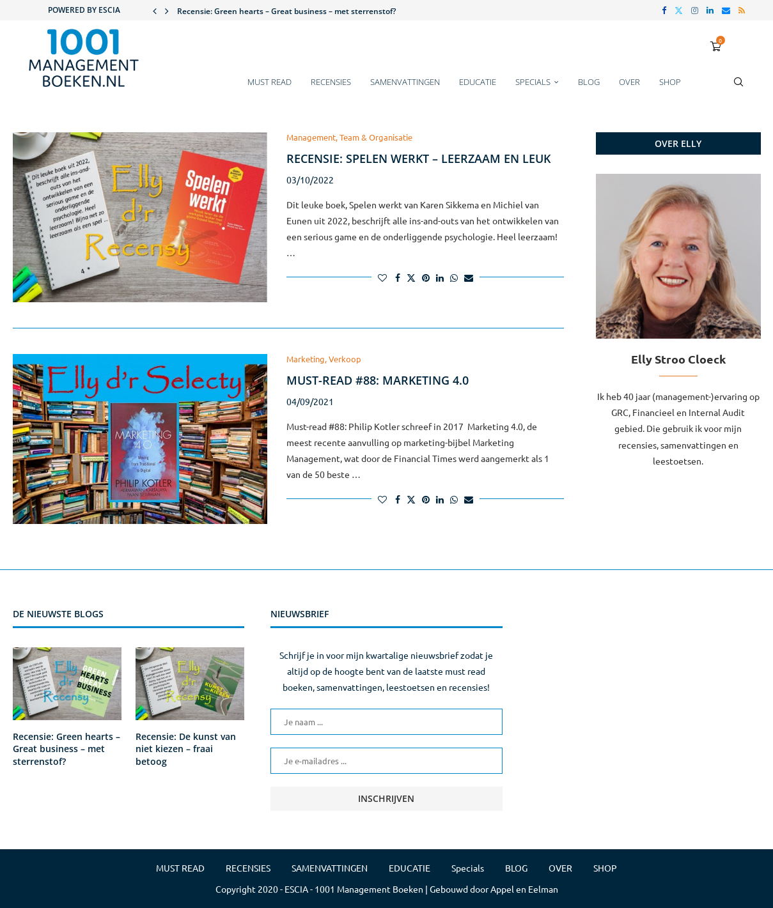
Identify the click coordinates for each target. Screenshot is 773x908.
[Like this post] (382, 277)
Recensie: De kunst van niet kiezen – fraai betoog (186, 748)
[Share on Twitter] (411, 277)
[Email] (726, 10)
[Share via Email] (468, 277)
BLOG (589, 82)
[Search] (738, 88)
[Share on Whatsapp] (454, 277)
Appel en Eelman (524, 889)
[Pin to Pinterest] (426, 277)
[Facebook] (664, 10)
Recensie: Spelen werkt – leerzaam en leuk (418, 158)
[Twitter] (679, 10)
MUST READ (269, 82)
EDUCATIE (477, 82)
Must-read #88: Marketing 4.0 (377, 380)
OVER (629, 82)
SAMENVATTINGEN (405, 82)
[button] (155, 10)
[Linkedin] (710, 10)
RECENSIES (331, 82)
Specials (532, 82)
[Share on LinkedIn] (440, 277)
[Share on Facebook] (397, 277)
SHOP (670, 82)
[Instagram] (694, 10)
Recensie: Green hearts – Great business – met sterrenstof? (286, 11)
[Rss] (741, 10)
